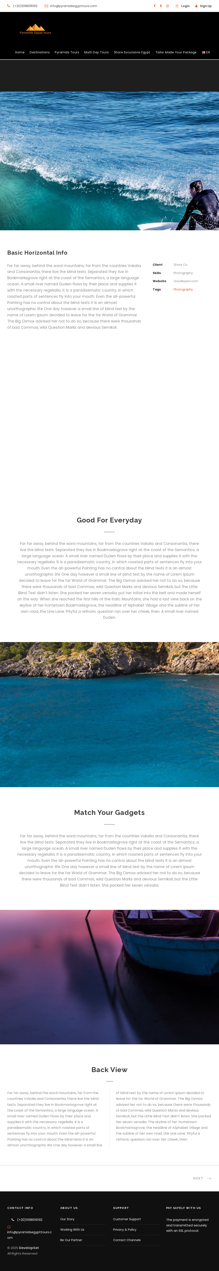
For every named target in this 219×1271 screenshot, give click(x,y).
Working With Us (72, 1229)
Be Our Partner (71, 1240)
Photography (183, 289)
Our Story (67, 1219)
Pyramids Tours (67, 52)
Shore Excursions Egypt (132, 52)
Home (20, 52)
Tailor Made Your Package (176, 52)
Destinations (40, 52)
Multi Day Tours (96, 52)
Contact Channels (127, 1240)
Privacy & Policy (124, 1229)
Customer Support (127, 1219)
